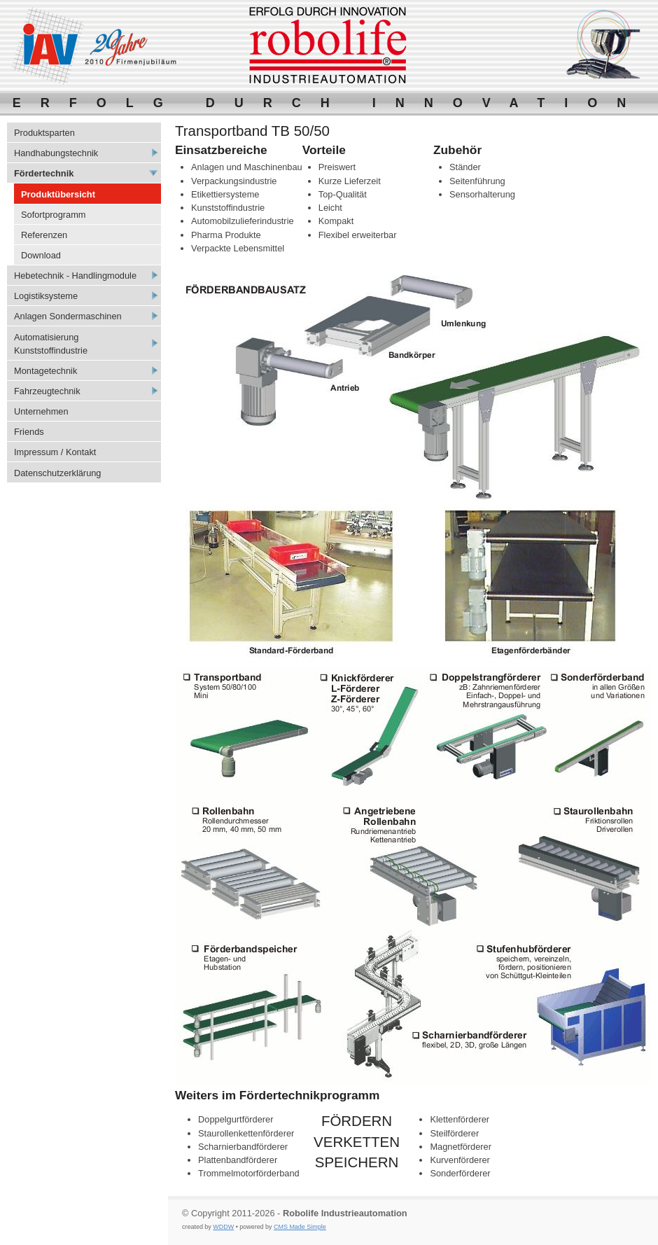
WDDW (223, 1226)
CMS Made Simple (300, 1226)
